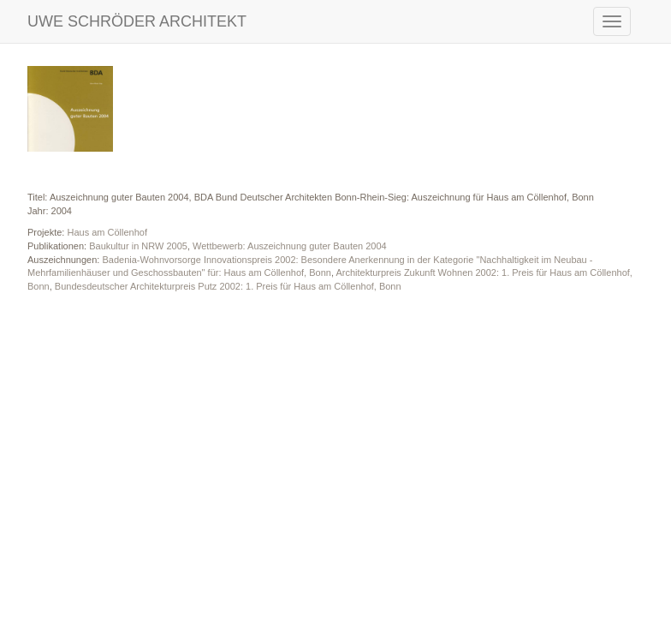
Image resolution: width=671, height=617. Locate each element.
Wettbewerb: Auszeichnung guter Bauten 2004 (290, 246)
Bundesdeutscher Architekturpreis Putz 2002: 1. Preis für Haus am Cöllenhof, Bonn (228, 286)
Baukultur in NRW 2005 (138, 246)
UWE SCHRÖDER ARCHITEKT (136, 21)
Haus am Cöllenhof (107, 232)
